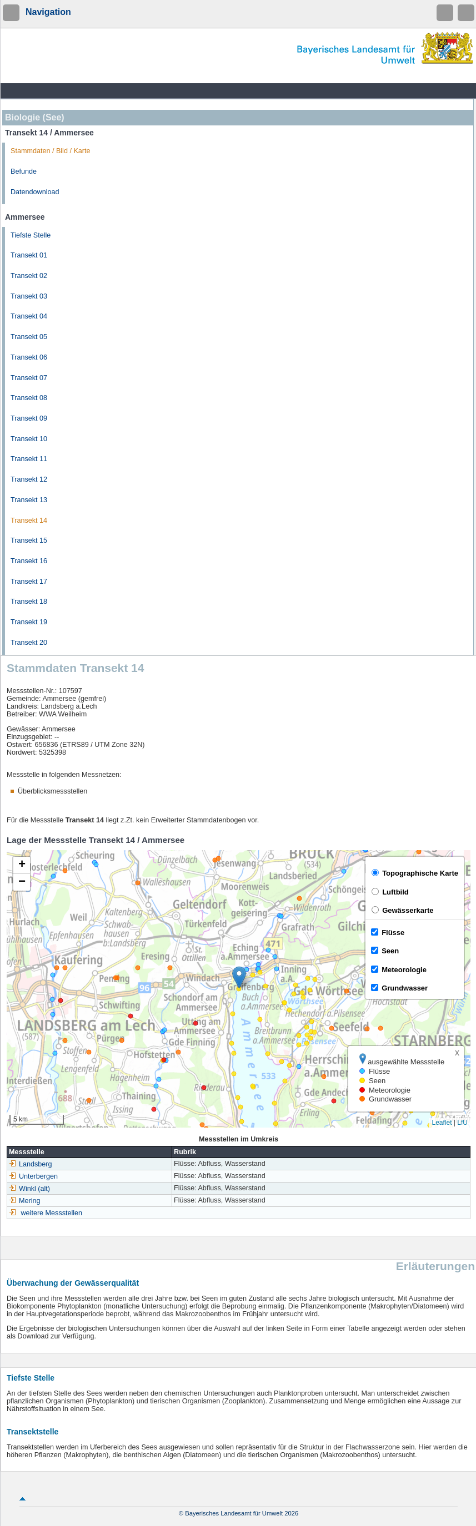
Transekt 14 (29, 520)
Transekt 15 (29, 540)
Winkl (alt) (29, 1188)
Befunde (24, 171)
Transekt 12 (29, 479)
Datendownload (35, 192)
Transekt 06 (29, 357)
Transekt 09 (29, 418)
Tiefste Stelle (31, 235)
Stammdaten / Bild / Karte (51, 151)
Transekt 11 (29, 459)
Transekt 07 (29, 378)
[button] (239, 977)
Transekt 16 (29, 561)
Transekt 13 (29, 500)
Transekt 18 (29, 601)
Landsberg (30, 1164)
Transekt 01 (29, 255)
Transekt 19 (29, 622)
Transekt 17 (29, 581)
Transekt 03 (29, 296)
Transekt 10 (29, 439)
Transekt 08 (29, 398)
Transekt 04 (29, 316)
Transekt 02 (29, 276)
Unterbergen (33, 1176)
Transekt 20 (29, 642)
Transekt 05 (29, 337)
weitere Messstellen (52, 1213)
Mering (25, 1201)
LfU (462, 1122)
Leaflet (442, 1122)
